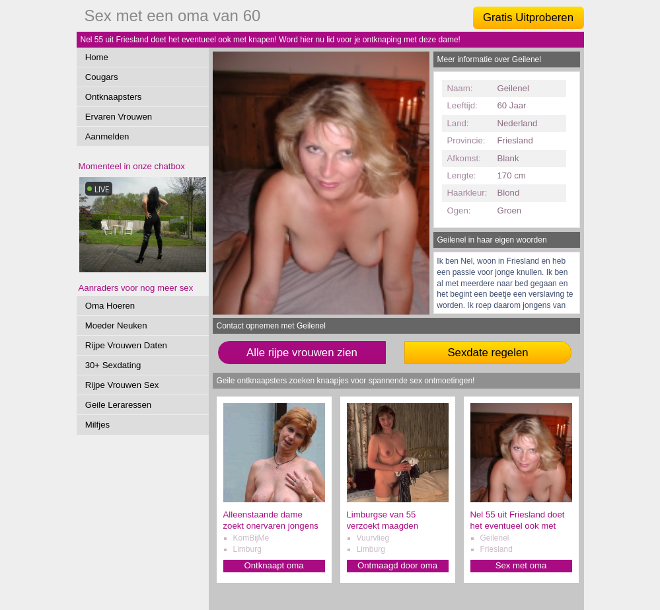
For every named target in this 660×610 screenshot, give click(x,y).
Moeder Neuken (116, 325)
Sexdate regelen (487, 352)
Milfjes (97, 425)
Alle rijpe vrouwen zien (301, 352)
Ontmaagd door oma (397, 565)
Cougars (101, 77)
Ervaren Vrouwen (118, 117)
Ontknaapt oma (273, 565)
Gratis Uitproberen (528, 17)
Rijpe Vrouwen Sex (122, 385)
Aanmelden (107, 136)
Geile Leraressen (118, 405)
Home (96, 57)
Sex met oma (521, 565)
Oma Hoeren (110, 306)
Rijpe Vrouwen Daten (126, 345)
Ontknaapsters (113, 97)
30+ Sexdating (113, 365)
